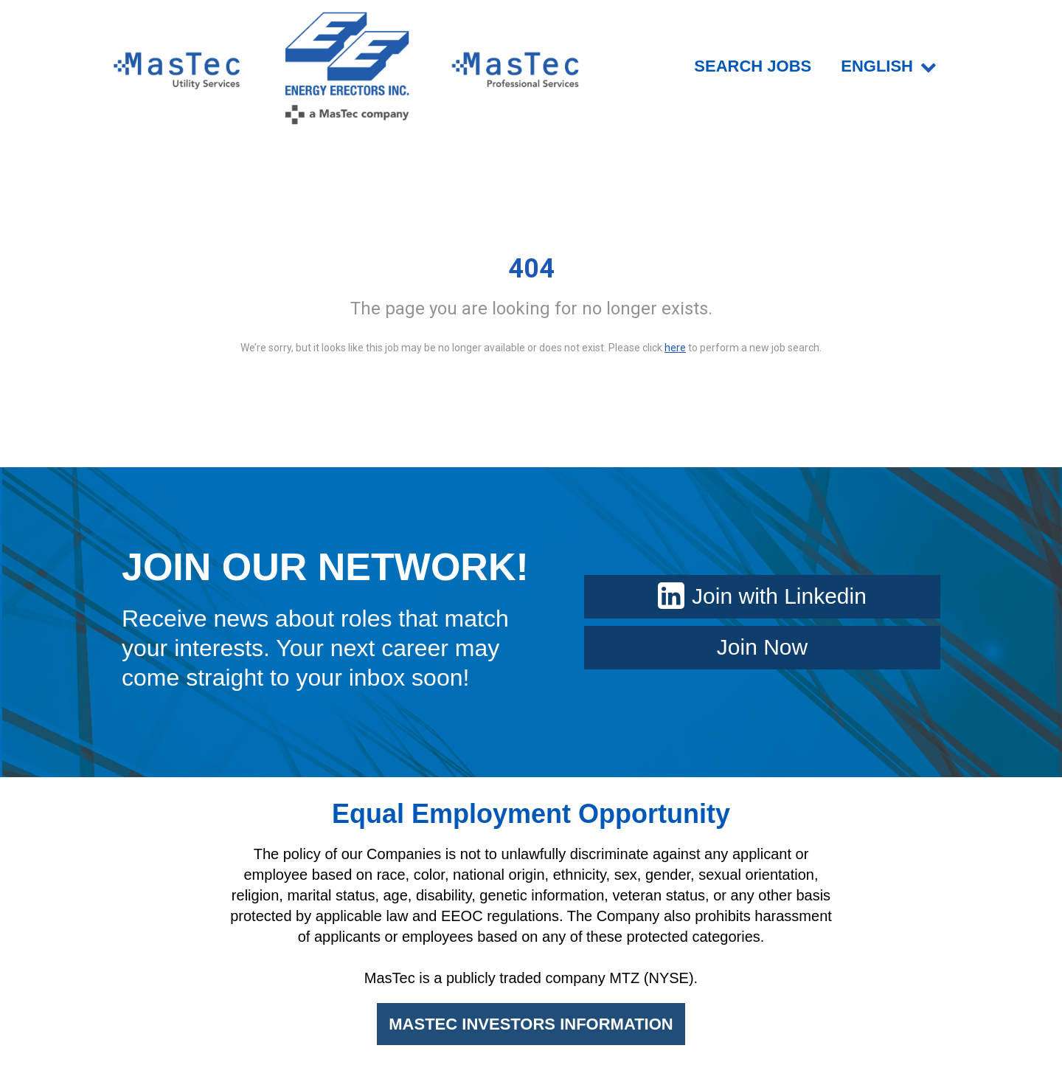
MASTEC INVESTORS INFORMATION (531, 1024)
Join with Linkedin (762, 596)
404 (531, 268)
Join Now (762, 647)
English (889, 66)
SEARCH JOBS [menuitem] (752, 66)
